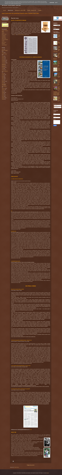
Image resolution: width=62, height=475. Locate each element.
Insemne (3, 69)
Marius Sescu (4, 42)
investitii (3, 74)
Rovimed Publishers (21, 34)
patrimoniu (3, 81)
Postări (55, 105)
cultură (3, 58)
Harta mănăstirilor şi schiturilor (59, 70)
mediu (3, 77)
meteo (3, 78)
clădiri (3, 52)
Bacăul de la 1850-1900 (20, 10)
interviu (3, 73)
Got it (56, 2)
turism (3, 96)
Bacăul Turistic (4, 34)
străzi (3, 93)
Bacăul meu (10, 10)
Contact (39, 10)
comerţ (3, 56)
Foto (2, 68)
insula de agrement (5, 71)
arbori (3, 49)
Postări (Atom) (16, 467)
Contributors (4, 35)
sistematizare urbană (4, 84)
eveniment (3, 62)
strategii (3, 92)
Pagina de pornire (30, 465)
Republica (3, 43)
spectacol (3, 89)
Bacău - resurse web (31, 10)
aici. (14, 34)
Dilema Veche (4, 38)
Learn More (52, 2)
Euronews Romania (5, 39)
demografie (3, 60)
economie (3, 61)
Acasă (4, 10)
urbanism (3, 97)
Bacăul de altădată (5, 50)
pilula (2, 82)
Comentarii (56, 107)
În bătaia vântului (59, 42)
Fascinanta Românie (3, 67)
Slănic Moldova (4, 86)
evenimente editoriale (3, 64)
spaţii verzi (3, 88)
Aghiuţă (3, 32)
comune (3, 57)
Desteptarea (4, 36)
